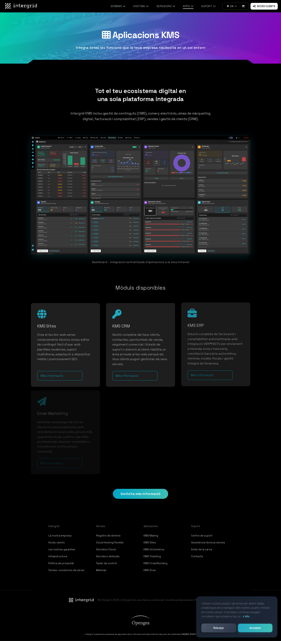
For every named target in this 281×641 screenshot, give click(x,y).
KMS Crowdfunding (155, 563)
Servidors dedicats (108, 556)
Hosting (141, 6)
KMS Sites (150, 542)
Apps (188, 6)
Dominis (118, 6)
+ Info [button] (246, 616)
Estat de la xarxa (201, 549)
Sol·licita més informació (140, 494)
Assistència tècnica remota (208, 542)
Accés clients (264, 6)
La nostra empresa (59, 535)
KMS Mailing (151, 535)
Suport (208, 6)
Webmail (101, 570)
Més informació (51, 373)
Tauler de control (106, 563)
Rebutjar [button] (218, 627)
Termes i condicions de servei (66, 570)
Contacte (197, 556)
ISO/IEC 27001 (189, 634)
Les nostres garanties (61, 549)
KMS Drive (150, 570)
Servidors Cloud (106, 549)
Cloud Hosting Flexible (109, 542)
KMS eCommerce (154, 549)
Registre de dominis (108, 535)
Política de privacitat (61, 563)
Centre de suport (201, 535)
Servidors (165, 6)
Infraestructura (57, 556)
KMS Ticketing (152, 556)
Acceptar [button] (255, 627)
